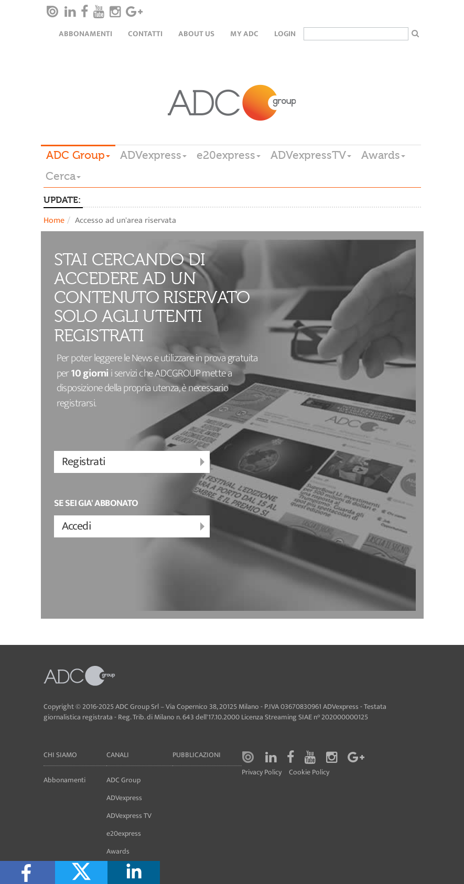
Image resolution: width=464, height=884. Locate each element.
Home (54, 220)
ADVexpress (153, 155)
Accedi (134, 526)
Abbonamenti (85, 33)
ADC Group (78, 155)
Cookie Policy (309, 772)
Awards (383, 155)
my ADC (244, 33)
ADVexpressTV (311, 155)
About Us (196, 33)
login (285, 33)
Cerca (63, 176)
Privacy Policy (262, 772)
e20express (229, 155)
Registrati (134, 462)
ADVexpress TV (129, 816)
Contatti (145, 33)
